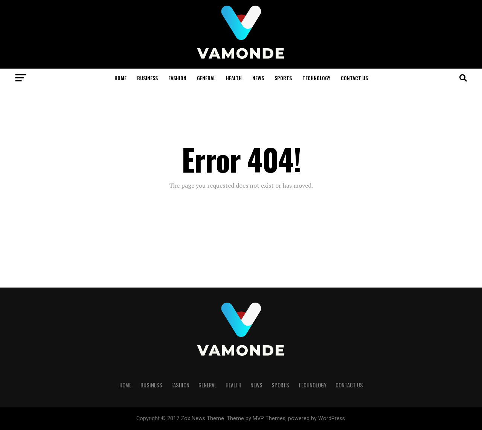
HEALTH (234, 78)
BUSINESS (147, 78)
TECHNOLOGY (316, 78)
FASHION (177, 78)
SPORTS (283, 78)
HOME (120, 78)
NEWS (258, 78)
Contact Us (354, 78)
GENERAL (206, 78)
